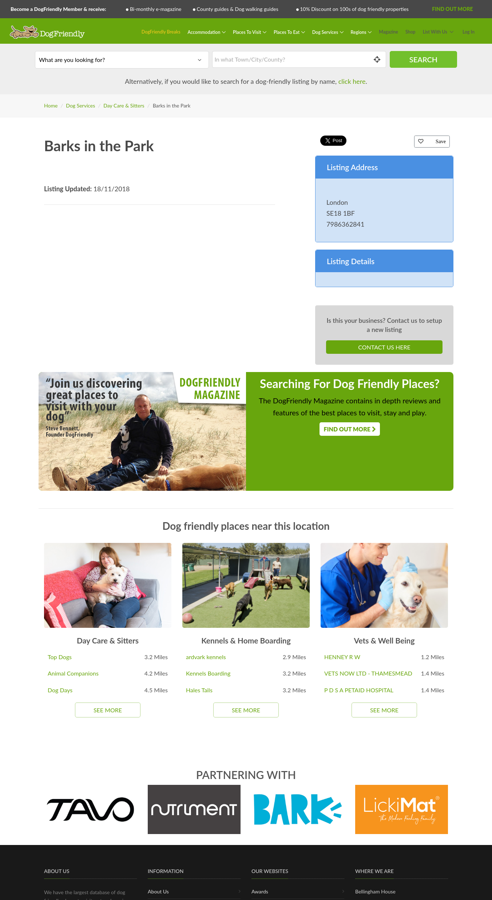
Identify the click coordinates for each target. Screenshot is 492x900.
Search (423, 59)
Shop (410, 32)
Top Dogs (60, 656)
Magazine (388, 32)
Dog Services (325, 32)
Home (50, 105)
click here (352, 81)
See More (108, 710)
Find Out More (452, 9)
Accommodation (205, 32)
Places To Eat (287, 32)
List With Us (435, 32)
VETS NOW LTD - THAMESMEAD (368, 673)
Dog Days (60, 689)
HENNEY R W (342, 656)
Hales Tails (199, 689)
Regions (359, 32)
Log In (469, 32)
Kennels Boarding (208, 673)
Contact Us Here (384, 347)
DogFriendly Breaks (161, 32)
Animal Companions (73, 673)
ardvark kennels (206, 656)
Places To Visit (247, 32)
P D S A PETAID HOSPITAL (358, 689)
